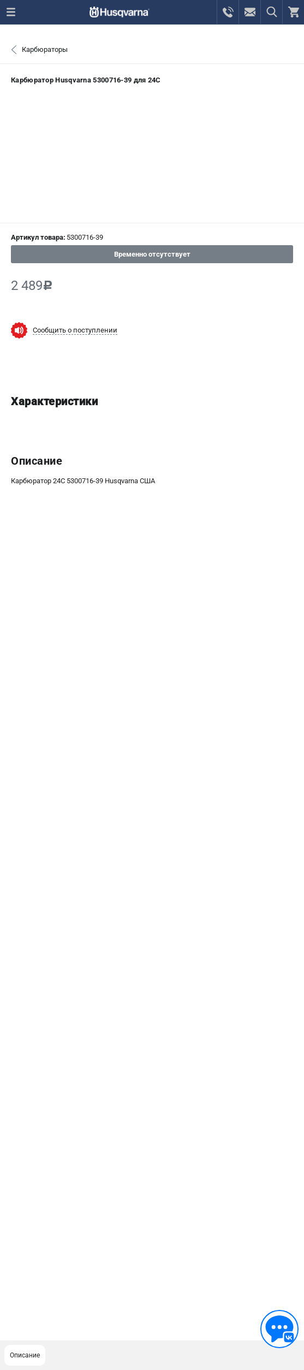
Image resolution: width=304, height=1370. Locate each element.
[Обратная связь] (279, 1329)
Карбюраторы (45, 49)
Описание (25, 1355)
